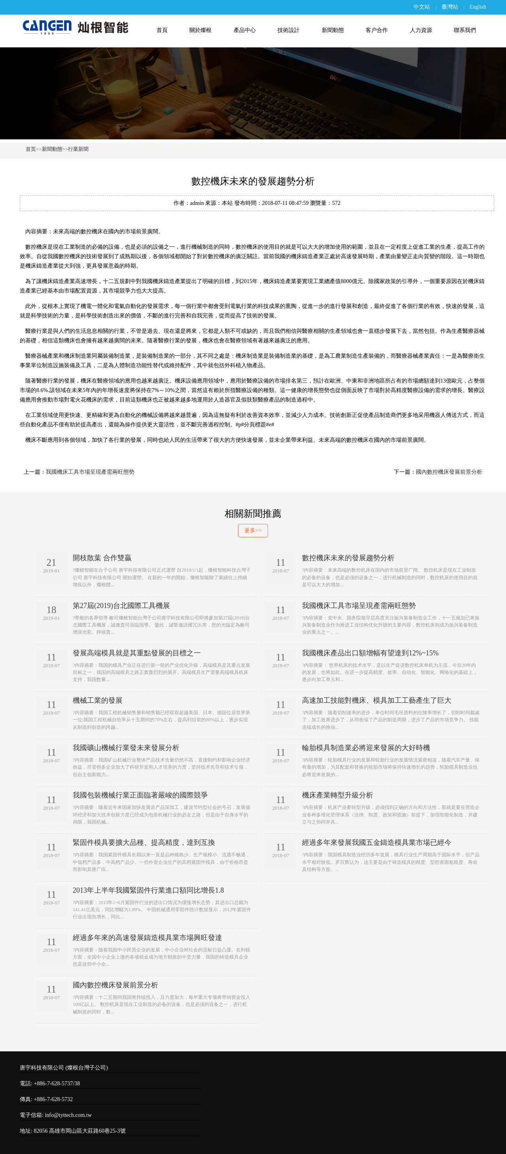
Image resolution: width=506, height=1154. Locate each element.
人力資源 (421, 30)
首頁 (162, 30)
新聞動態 (333, 30)
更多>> (253, 530)
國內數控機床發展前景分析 (449, 472)
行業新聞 (78, 149)
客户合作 (377, 30)
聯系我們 (465, 30)
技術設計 (289, 30)
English (477, 7)
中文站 (421, 7)
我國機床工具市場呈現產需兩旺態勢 (90, 472)
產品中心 (245, 30)
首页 (31, 149)
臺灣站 (450, 7)
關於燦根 (200, 30)
